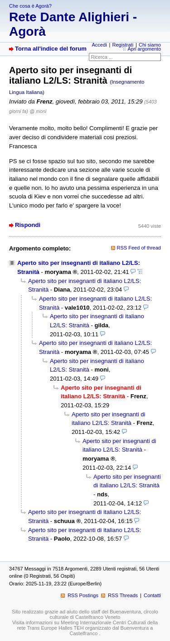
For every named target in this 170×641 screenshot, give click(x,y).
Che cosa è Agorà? (30, 6)
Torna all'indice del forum (51, 48)
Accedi (99, 44)
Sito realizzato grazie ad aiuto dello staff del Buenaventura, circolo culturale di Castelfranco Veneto (85, 614)
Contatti (152, 595)
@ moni (37, 111)
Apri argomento (144, 49)
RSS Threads (123, 595)
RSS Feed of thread (139, 247)
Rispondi (27, 225)
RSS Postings (83, 595)
